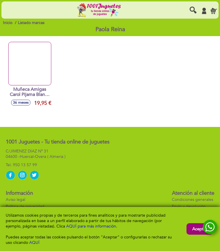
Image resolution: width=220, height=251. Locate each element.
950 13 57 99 (25, 165)
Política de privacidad (25, 206)
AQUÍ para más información (91, 226)
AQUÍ (34, 242)
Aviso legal (15, 199)
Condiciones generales (192, 199)
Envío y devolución (189, 206)
